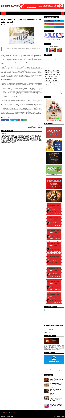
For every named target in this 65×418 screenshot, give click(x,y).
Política (46, 84)
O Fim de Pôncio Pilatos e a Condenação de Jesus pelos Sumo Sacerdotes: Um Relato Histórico (56, 391)
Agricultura (53, 57)
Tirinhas (46, 93)
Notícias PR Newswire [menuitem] (49, 13)
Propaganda (56, 84)
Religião (58, 86)
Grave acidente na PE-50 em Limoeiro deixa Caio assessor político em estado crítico (56, 405)
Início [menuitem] (3, 13)
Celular (59, 59)
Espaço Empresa (10, 16)
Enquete (46, 68)
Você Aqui (60, 93)
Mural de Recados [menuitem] (17, 13)
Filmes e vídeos (52, 74)
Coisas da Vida (54, 310)
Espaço (56, 68)
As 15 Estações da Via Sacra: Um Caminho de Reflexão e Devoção (57, 379)
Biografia (54, 59)
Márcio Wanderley (11, 416)
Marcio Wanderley (4, 24)
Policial (59, 82)
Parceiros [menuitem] (33, 13)
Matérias (55, 78)
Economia (55, 66)
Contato (62, 416)
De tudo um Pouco (48, 66)
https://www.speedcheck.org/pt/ (54, 370)
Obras (51, 82)
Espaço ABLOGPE (48, 70)
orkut (55, 82)
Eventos (46, 74)
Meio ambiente (55, 80)
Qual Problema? (47, 86)
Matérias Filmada (48, 80)
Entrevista (51, 68)
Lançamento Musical (48, 78)
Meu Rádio (47, 82)
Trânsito (50, 93)
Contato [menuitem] (40, 13)
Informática (51, 76)
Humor (46, 76)
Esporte (58, 72)
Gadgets (58, 74)
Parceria (58, 416)
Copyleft (2, 412)
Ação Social (47, 57)
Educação (60, 66)
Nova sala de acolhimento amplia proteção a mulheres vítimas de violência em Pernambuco (56, 398)
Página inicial (3, 16)
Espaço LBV (53, 72)
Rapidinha (54, 86)
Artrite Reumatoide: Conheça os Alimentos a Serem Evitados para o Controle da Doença (56, 384)
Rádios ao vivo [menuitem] (26, 13)
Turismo (55, 93)
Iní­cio (54, 416)
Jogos (56, 76)
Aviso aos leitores (48, 59)
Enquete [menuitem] (9, 13)
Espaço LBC (47, 72)
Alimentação (58, 57)
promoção (51, 84)
